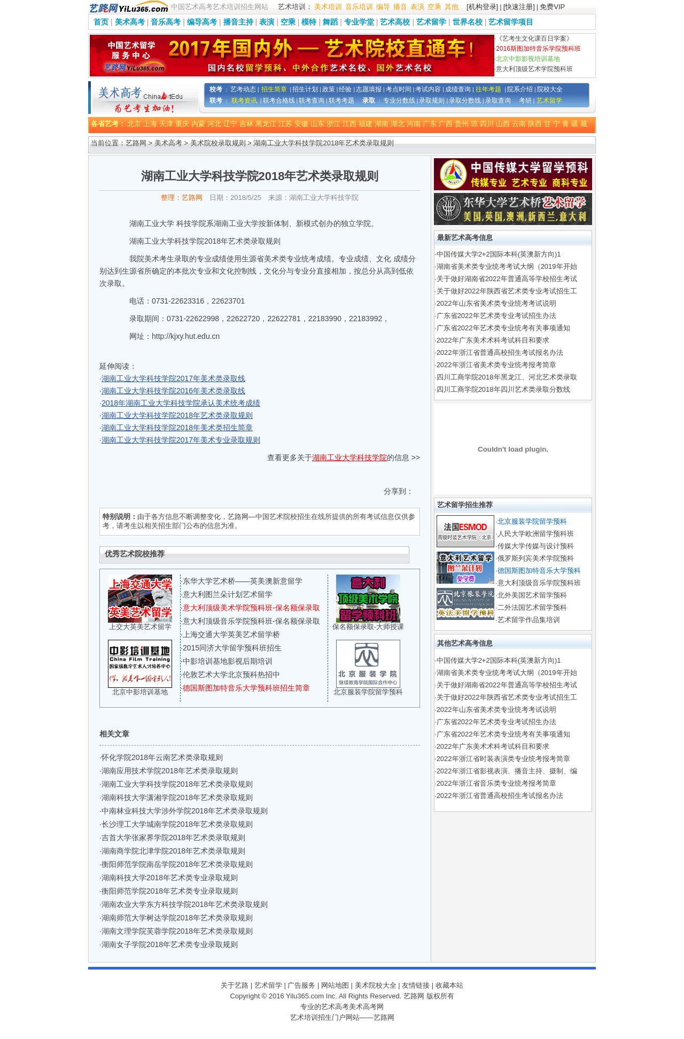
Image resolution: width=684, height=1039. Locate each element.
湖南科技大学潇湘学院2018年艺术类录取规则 (177, 797)
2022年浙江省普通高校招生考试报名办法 (500, 352)
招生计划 (305, 89)
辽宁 (230, 124)
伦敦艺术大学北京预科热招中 (231, 674)
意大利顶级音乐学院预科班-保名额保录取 (251, 621)
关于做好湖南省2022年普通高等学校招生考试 (507, 279)
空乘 (434, 7)
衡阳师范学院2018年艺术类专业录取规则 (170, 891)
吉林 (246, 124)
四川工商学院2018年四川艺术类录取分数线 (503, 389)
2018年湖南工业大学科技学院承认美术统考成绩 (181, 403)
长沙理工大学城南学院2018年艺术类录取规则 (177, 824)
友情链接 (416, 985)
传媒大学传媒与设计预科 (536, 546)
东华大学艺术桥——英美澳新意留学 (242, 581)
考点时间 (398, 89)
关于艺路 (234, 985)
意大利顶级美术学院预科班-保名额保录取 (251, 607)
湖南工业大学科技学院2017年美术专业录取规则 (181, 440)
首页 (101, 22)
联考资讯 (244, 100)
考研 (525, 100)
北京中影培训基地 (140, 692)
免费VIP (552, 7)
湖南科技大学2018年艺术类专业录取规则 (170, 877)
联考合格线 (279, 100)
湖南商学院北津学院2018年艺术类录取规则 (173, 851)
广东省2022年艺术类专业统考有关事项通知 (503, 328)
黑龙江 (265, 124)
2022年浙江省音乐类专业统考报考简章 (496, 783)
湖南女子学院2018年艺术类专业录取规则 (170, 944)
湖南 (381, 124)
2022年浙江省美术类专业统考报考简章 (496, 365)
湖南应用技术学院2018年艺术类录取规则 (170, 770)
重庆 (182, 124)
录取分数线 (465, 100)
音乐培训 (359, 7)
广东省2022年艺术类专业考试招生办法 (496, 316)
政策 (328, 89)
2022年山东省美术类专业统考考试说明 (496, 303)
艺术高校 (395, 22)
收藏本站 (449, 985)
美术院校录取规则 (218, 143)
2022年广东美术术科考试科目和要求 (493, 340)
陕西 (535, 124)
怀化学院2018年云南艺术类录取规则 (162, 757)
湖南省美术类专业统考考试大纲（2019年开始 (507, 266)
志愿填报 (369, 89)
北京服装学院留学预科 (368, 692)
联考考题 (341, 100)
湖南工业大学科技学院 (349, 457)
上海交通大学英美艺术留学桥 (231, 634)
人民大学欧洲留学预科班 (536, 534)
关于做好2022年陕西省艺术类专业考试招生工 (507, 291)
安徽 (301, 124)
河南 (414, 124)
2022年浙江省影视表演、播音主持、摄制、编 (507, 771)
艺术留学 (431, 22)
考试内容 (428, 89)
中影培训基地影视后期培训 (228, 661)
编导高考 (202, 22)
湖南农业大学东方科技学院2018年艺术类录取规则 (185, 904)
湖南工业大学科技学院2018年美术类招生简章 (177, 427)
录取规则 (432, 100)
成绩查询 (458, 89)
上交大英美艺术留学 (140, 627)
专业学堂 (359, 22)
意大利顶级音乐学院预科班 (539, 583)
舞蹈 (330, 22)
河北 (214, 124)
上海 (150, 124)
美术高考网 (366, 1007)
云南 (519, 124)
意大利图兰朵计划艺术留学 (228, 594)
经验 (345, 89)
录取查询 (498, 100)
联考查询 (311, 100)
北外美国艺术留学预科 (532, 595)
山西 (503, 124)
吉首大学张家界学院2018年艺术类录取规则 (173, 837)
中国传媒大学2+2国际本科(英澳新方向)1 (499, 254)
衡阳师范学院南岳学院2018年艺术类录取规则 (177, 864)
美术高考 (130, 22)
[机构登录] (482, 7)
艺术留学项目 (510, 22)
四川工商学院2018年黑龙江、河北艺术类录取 (507, 377)
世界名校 (468, 22)
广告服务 (301, 985)
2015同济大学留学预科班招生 (232, 647)
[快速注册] (519, 7)
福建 (365, 124)
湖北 (398, 124)
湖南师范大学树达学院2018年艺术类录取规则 (177, 917)
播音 (400, 7)
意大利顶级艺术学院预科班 (534, 69)
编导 (383, 7)
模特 (308, 22)
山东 (317, 124)
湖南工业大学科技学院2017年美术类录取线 (173, 378)
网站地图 (335, 985)
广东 (430, 124)
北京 (134, 124)
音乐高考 (166, 22)
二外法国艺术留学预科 (532, 607)
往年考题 (488, 89)
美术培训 (328, 7)
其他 (451, 7)
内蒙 (198, 124)
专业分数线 (399, 100)
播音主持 (238, 22)
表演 (417, 7)
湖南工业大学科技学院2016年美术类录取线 (173, 390)
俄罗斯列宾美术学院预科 (536, 558)
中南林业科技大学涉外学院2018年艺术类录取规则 (185, 811)
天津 (166, 124)
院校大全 (550, 89)
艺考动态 (243, 89)
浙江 (333, 124)
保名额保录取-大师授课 (368, 627)
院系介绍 (520, 89)
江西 (349, 124)
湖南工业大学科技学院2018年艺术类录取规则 (177, 415)
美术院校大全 (376, 985)
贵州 (462, 124)
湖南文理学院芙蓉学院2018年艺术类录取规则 (177, 931)
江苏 (285, 124)
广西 (446, 124)
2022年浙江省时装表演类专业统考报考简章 (503, 759)
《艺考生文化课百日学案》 (534, 38)
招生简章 (274, 89)
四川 (487, 124)
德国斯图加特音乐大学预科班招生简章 (246, 688)
